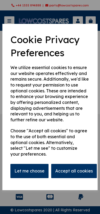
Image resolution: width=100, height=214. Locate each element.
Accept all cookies (74, 171)
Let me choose (29, 171)
